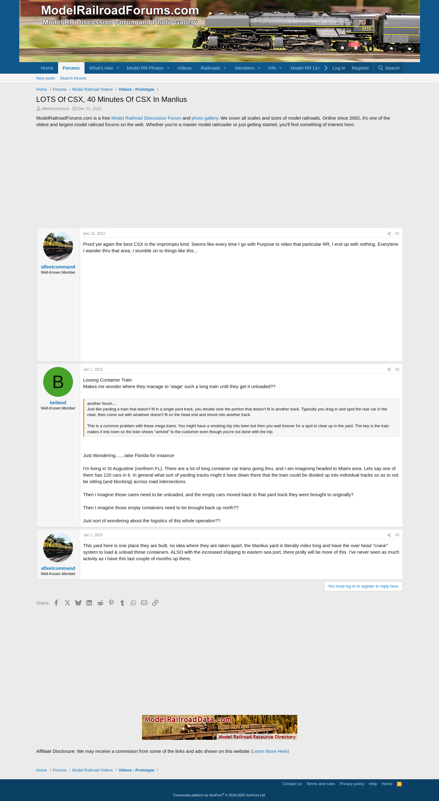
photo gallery (205, 118)
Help (373, 783)
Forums (71, 68)
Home (47, 68)
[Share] (389, 233)
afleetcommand (55, 108)
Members (245, 68)
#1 (397, 233)
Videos (184, 68)
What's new (101, 68)
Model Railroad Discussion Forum (146, 118)
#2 (397, 369)
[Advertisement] (219, 177)
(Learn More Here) (270, 751)
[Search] (389, 68)
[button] (117, 68)
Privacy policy (352, 783)
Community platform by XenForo (219, 795)
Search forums (73, 78)
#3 (397, 535)
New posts (45, 78)
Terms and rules (320, 783)
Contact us (292, 783)
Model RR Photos (145, 68)
